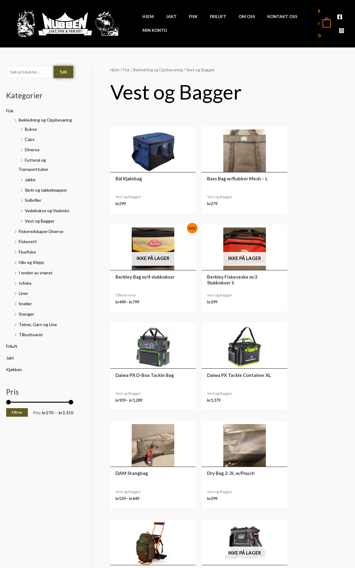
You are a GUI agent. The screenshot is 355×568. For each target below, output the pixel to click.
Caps (30, 149)
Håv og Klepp (32, 272)
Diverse (33, 159)
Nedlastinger (311, 521)
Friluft (12, 356)
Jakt (10, 367)
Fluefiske (28, 261)
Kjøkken (14, 379)
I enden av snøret (36, 282)
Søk (63, 72)
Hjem (115, 69)
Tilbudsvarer (32, 344)
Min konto (311, 502)
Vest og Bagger (41, 230)
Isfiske (25, 292)
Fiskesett (28, 251)
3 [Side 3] (143, 436)
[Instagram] (341, 28)
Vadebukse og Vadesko (48, 220)
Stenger (27, 323)
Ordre (311, 511)
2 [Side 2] (130, 436)
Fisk (10, 111)
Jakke (30, 189)
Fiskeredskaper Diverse (43, 241)
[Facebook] (339, 19)
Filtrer (17, 422)
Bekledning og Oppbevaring (160, 69)
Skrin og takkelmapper (47, 199)
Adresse (311, 530)
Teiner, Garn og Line (39, 334)
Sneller (26, 313)
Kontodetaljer (311, 540)
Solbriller (34, 210)
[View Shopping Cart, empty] (324, 23)
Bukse (31, 138)
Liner (24, 303)
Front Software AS (85, 559)
